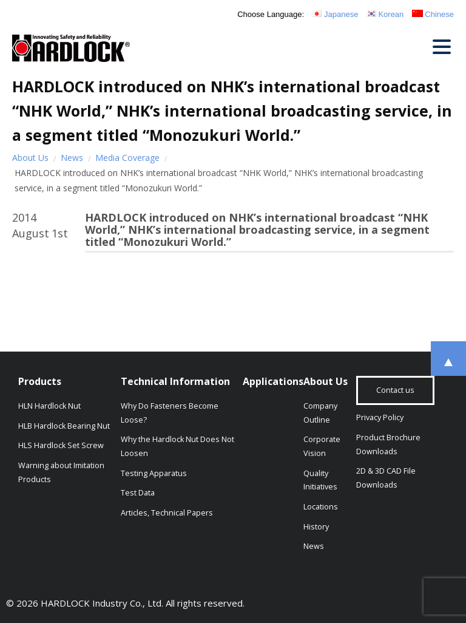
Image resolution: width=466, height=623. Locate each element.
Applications (273, 381)
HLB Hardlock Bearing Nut (64, 426)
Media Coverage (127, 157)
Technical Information (175, 381)
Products (39, 381)
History (316, 527)
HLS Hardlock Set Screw (61, 445)
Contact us (395, 390)
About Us (30, 157)
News (72, 157)
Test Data (138, 493)
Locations (320, 507)
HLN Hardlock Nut (49, 406)
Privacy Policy (380, 417)
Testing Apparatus (154, 473)
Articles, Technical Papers (167, 513)
